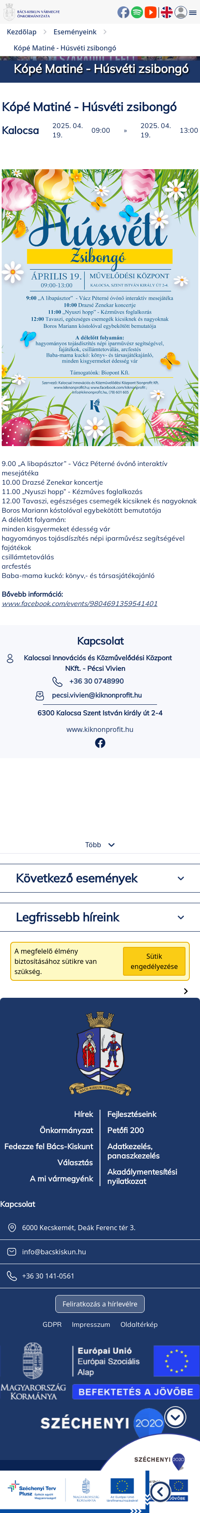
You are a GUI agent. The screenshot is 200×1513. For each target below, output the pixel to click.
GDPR (52, 1324)
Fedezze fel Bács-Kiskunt (48, 1146)
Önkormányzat (66, 1130)
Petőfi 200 (125, 1130)
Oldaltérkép (139, 1324)
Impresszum (91, 1324)
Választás (75, 1162)
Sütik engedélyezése (154, 961)
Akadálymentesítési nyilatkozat (142, 1176)
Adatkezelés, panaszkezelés (133, 1151)
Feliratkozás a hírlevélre (100, 1304)
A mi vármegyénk (61, 1179)
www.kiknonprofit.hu (99, 729)
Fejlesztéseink (131, 1114)
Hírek (83, 1114)
